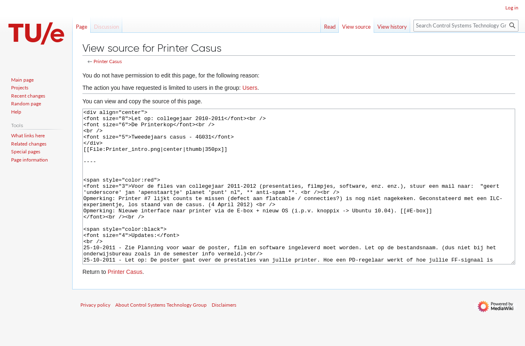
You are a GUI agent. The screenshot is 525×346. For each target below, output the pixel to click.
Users (250, 87)
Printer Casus (108, 61)
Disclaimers (224, 335)
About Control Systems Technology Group (161, 335)
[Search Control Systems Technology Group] (465, 26)
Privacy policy (95, 335)
